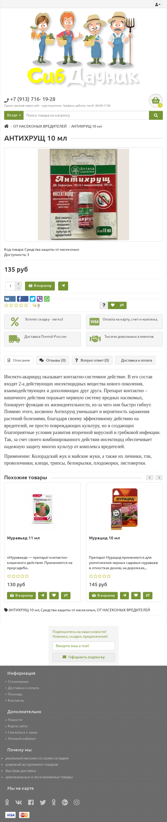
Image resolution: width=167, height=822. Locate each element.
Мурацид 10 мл (104, 537)
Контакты (14, 700)
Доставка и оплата (136, 360)
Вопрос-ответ (92, 360)
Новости (13, 720)
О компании (16, 682)
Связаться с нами (21, 732)
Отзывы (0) (52, 360)
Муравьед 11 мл (23, 537)
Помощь (13, 694)
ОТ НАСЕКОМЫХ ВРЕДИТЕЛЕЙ (123, 610)
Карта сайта (16, 726)
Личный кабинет (20, 739)
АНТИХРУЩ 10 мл (24, 610)
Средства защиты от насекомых (68, 610)
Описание (19, 360)
